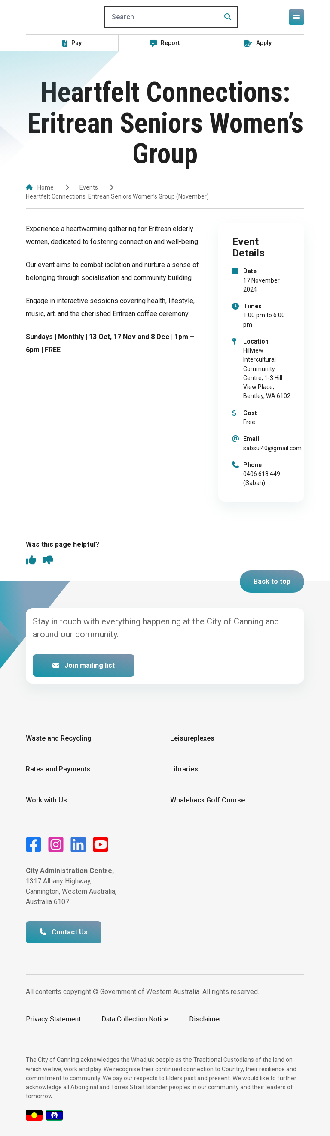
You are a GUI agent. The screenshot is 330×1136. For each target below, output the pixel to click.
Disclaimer (205, 1019)
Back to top (272, 581)
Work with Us (46, 800)
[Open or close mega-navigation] (296, 17)
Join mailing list (83, 665)
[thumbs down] (48, 561)
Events (88, 187)
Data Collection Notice (134, 1019)
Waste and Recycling (59, 738)
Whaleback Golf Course (207, 800)
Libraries (184, 769)
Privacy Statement (53, 1019)
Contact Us (64, 932)
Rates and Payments (58, 769)
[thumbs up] (31, 561)
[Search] (171, 17)
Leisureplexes (192, 738)
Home (45, 187)
